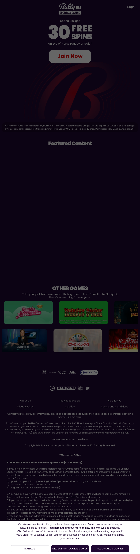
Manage (29, 548)
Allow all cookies (110, 548)
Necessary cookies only (70, 548)
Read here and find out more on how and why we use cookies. (84, 527)
